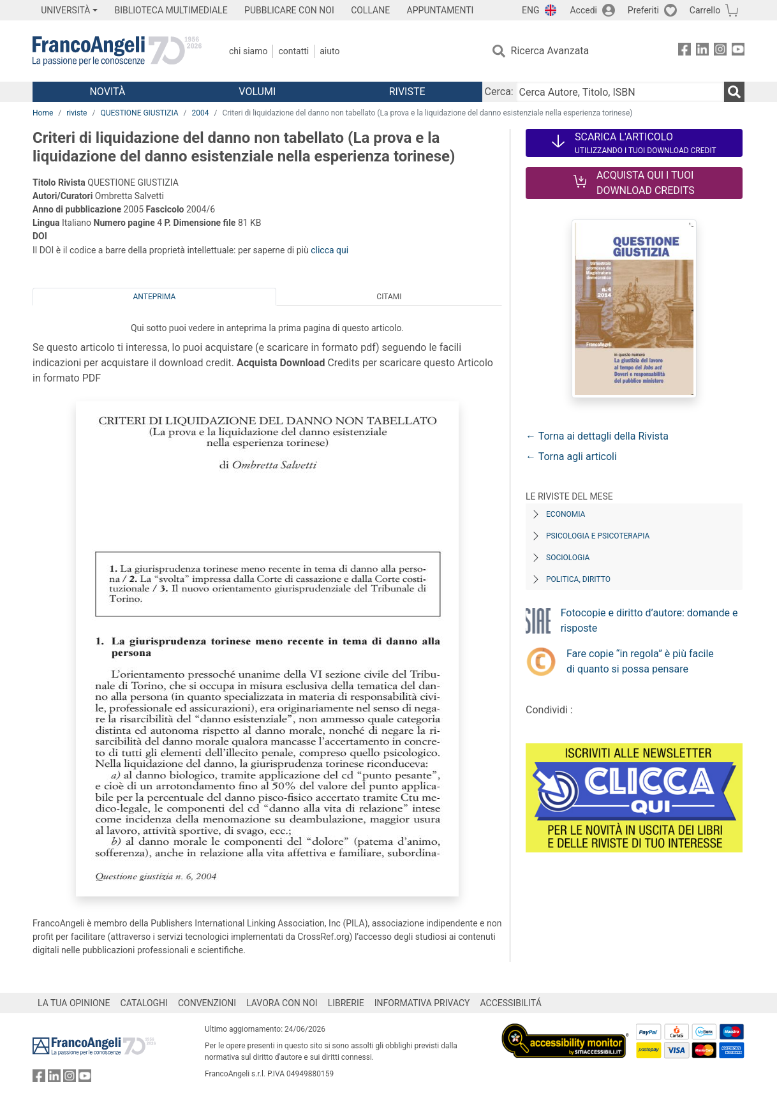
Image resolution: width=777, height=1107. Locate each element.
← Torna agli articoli (571, 456)
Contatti (293, 51)
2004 (200, 112)
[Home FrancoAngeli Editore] (117, 51)
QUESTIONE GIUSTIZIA (139, 112)
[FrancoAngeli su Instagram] (720, 51)
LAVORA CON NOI (282, 1003)
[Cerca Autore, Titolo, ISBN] (620, 92)
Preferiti (643, 10)
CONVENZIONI (207, 1003)
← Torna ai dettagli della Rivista (597, 436)
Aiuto (329, 51)
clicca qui (329, 250)
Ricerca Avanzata (550, 51)
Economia (565, 514)
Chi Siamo (248, 51)
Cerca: (499, 91)
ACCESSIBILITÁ (511, 1003)
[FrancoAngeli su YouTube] (738, 51)
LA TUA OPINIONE (74, 1003)
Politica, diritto (578, 579)
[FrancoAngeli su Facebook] (684, 51)
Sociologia (567, 557)
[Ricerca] (734, 92)
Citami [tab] (388, 296)
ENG (530, 10)
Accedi (583, 10)
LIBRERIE (346, 1003)
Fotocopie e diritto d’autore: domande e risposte (649, 620)
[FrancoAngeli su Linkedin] (702, 51)
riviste (76, 112)
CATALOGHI (144, 1003)
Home (43, 112)
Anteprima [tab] (154, 296)
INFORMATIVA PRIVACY (422, 1003)
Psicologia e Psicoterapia (597, 535)
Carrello (705, 10)
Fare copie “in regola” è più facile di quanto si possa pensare (640, 661)
